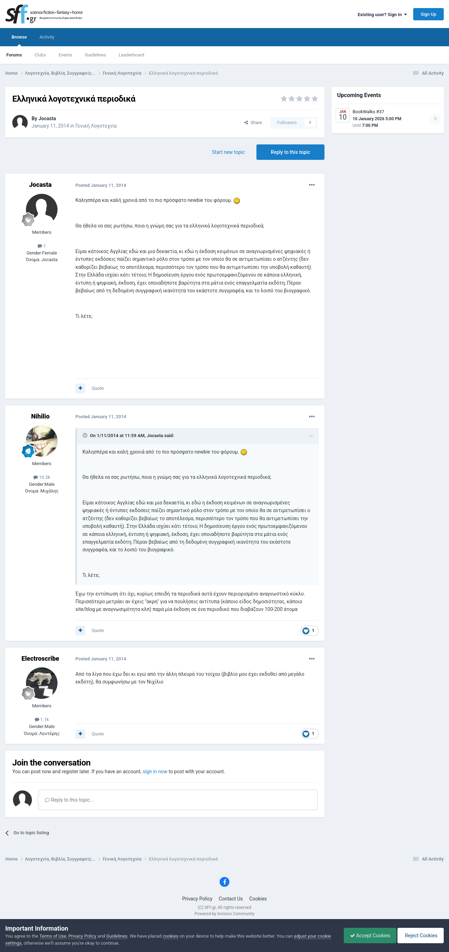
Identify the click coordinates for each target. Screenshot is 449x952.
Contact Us (231, 899)
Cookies (258, 899)
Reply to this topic (290, 152)
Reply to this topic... (69, 800)
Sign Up (428, 14)
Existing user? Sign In (382, 14)
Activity (46, 37)
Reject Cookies (419, 935)
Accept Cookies (367, 935)
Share (253, 122)
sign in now (155, 771)
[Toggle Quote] (85, 435)
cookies (171, 936)
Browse (19, 40)
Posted (100, 185)
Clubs (40, 54)
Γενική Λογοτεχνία (96, 126)
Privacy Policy (197, 899)
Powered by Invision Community (225, 913)
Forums (14, 54)
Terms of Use (52, 936)
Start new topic (228, 152)
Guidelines (95, 54)
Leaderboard (131, 54)
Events (65, 54)
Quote (98, 388)
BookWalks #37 (368, 111)
